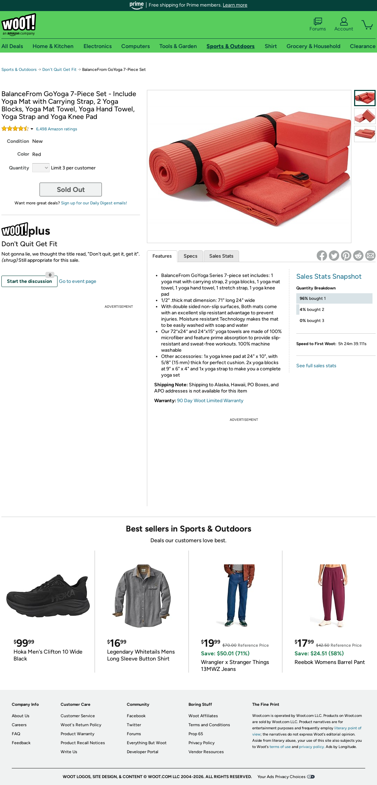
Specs (191, 256)
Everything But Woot (147, 742)
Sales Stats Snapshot (329, 276)
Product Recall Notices (83, 742)
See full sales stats (316, 366)
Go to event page (77, 281)
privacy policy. (312, 747)
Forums (317, 24)
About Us (20, 715)
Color (23, 154)
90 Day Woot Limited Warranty (210, 401)
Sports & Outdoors (19, 69)
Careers (19, 724)
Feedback (21, 742)
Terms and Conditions (209, 724)
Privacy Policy (201, 742)
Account (343, 24)
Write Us (69, 751)
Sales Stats (221, 256)
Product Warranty (77, 733)
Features (162, 256)
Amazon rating (56, 129)
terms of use (280, 747)
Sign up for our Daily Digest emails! (94, 203)
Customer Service (78, 715)
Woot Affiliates (203, 715)
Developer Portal (142, 751)
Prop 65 (195, 733)
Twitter (134, 724)
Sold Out (71, 189)
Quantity (19, 168)
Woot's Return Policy (81, 724)
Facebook (136, 715)
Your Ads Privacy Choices (281, 776)
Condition (18, 141)
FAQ (16, 733)
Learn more (235, 5)
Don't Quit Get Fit (59, 69)
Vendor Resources (206, 751)
